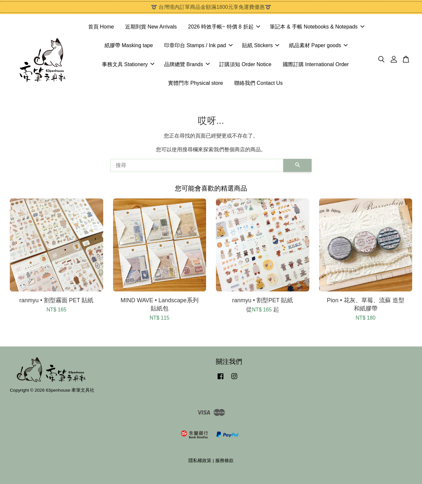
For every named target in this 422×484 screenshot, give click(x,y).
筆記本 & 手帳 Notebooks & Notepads (317, 26)
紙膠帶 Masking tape (129, 45)
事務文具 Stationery (128, 64)
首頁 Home (101, 26)
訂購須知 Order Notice (245, 64)
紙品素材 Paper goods (318, 45)
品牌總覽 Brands (187, 64)
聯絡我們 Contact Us (258, 83)
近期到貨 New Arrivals (151, 26)
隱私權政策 (199, 460)
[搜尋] (196, 165)
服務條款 (224, 460)
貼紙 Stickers (260, 45)
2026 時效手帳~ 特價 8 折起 (224, 26)
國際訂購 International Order (316, 64)
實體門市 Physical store (195, 83)
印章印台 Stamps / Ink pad (198, 45)
